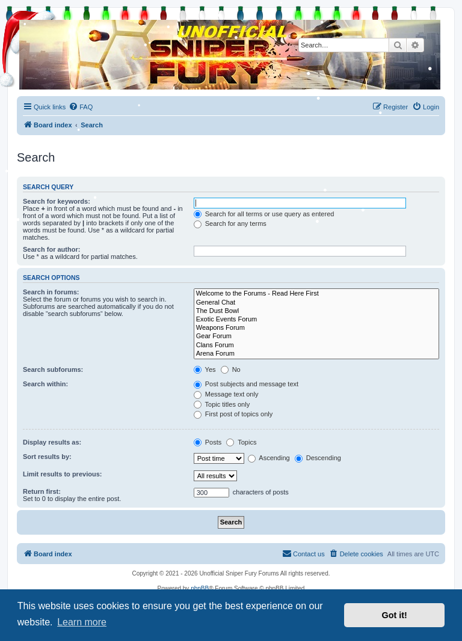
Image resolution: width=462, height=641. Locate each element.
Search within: (45, 383)
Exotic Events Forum (316, 319)
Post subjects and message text (246, 383)
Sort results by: (47, 456)
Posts (208, 442)
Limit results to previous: (62, 474)
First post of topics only (233, 414)
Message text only (226, 394)
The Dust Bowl (316, 311)
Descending (318, 457)
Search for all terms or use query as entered (264, 213)
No (231, 369)
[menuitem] (81, 107)
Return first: (42, 491)
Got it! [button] (394, 615)
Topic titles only (222, 404)
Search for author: (51, 249)
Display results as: (52, 442)
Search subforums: (53, 369)
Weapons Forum (316, 328)
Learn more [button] (81, 622)
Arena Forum (316, 354)
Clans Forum (316, 345)
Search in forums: (51, 292)
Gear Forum (316, 336)
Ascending (269, 457)
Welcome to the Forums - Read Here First (316, 294)
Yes (205, 369)
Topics (241, 442)
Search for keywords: (56, 201)
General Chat (316, 303)
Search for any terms (230, 223)
